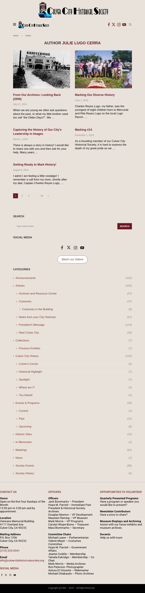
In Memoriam (74, 442)
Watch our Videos (72, 259)
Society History (74, 473)
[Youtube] (124, 24)
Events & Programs (74, 403)
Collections (74, 341)
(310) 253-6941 (10, 550)
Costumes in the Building (77, 309)
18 (42, 196)
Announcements (74, 278)
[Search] (130, 24)
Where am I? (75, 387)
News (74, 458)
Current (75, 411)
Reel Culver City (75, 333)
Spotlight (75, 380)
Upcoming (75, 427)
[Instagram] (119, 24)
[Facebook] (109, 24)
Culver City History (74, 356)
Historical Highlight (75, 372)
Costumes (75, 301)
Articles (74, 286)
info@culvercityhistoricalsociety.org (22, 560)
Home (15, 36)
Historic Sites (74, 434)
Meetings (74, 450)
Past (75, 419)
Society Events (74, 466)
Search (124, 226)
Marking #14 (83, 129)
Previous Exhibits (75, 348)
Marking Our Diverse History (95, 95)
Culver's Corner (75, 364)
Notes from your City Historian (75, 317)
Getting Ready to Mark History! (34, 164)
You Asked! (75, 395)
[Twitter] (114, 24)
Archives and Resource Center (75, 294)
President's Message (75, 325)
